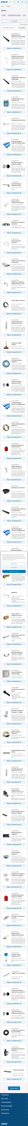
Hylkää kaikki (14, 567)
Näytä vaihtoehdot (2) (14, 69)
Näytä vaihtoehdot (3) (14, 133)
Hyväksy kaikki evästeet (14, 571)
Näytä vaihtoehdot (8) (14, 176)
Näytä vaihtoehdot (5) (14, 664)
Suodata (14, 21)
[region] (14, 563)
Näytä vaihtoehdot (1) (14, 48)
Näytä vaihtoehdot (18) (13, 627)
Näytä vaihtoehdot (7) (14, 214)
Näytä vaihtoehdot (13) (14, 702)
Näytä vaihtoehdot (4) (14, 154)
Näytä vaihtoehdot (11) (14, 313)
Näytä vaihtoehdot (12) (13, 908)
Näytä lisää (14, 1088)
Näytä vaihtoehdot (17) (14, 761)
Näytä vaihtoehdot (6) (14, 274)
